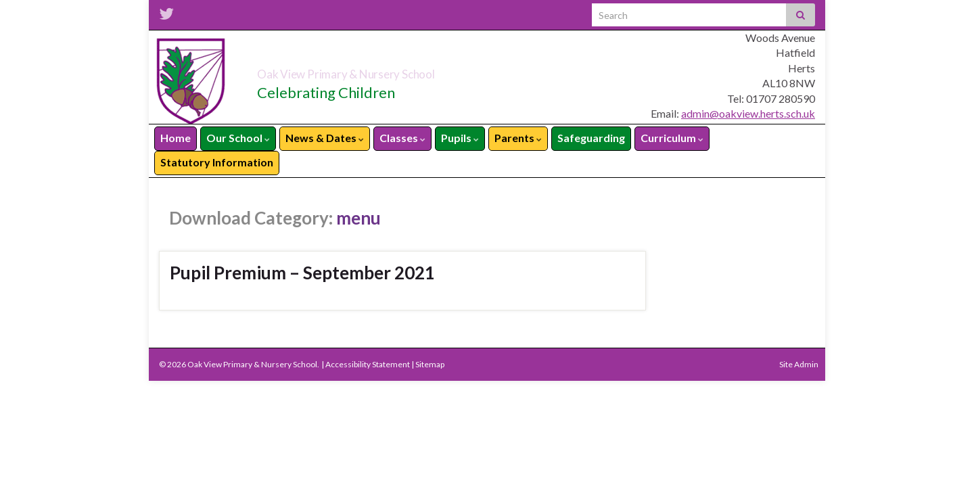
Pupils (460, 137)
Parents (518, 137)
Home (175, 137)
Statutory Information (216, 162)
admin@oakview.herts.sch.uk (748, 113)
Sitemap (429, 364)
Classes (402, 137)
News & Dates (324, 137)
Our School (238, 137)
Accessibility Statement (367, 364)
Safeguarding (591, 137)
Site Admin (798, 364)
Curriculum (672, 137)
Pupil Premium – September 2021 (302, 272)
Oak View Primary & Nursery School (414, 70)
